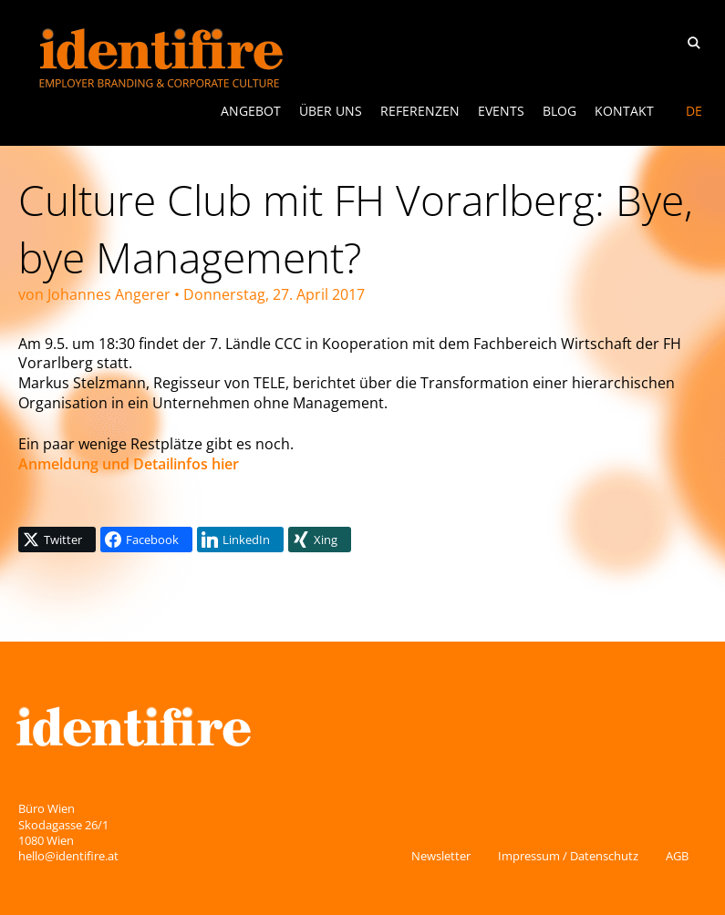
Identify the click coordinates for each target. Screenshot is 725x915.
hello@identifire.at (68, 856)
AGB (677, 856)
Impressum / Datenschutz (568, 856)
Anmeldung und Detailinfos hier (128, 464)
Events (501, 110)
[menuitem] (694, 111)
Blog (559, 110)
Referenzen (420, 110)
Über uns (330, 110)
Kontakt (624, 110)
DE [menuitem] (694, 110)
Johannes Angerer (109, 294)
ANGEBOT (251, 110)
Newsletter (441, 856)
